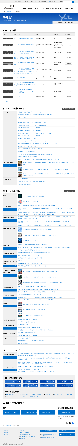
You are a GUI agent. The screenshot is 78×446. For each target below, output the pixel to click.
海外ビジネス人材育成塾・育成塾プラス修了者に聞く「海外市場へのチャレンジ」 (42, 235)
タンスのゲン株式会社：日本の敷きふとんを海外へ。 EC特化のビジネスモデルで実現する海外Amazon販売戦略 (48, 163)
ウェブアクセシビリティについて (27, 436)
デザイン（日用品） (36, 394)
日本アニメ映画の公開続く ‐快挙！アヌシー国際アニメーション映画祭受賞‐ (35, 300)
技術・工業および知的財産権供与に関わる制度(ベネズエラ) (32, 266)
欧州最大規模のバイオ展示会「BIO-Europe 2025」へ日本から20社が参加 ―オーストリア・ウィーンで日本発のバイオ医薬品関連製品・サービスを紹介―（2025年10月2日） (46, 363)
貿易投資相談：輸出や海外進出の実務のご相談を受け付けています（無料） (36, 114)
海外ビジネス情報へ (69, 108)
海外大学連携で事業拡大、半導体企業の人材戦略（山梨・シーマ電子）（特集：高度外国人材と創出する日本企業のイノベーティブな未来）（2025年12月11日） (46, 217)
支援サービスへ (70, 191)
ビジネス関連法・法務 (23, 324)
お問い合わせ (23, 430)
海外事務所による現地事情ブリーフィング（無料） (30, 130)
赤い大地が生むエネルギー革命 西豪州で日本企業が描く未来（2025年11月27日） (42, 271)
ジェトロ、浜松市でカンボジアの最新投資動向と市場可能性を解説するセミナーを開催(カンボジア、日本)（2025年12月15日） (46, 209)
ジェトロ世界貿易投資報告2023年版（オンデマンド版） (36, 315)
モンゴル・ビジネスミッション (21, 77)
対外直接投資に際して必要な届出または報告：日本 (30, 258)
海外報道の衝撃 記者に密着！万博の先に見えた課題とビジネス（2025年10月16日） (43, 282)
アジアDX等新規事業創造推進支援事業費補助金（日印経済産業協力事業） (35, 154)
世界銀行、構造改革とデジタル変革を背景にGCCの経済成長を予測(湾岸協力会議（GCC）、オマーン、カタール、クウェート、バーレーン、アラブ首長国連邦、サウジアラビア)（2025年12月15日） (46, 213)
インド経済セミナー (19, 96)
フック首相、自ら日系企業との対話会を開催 (28, 369)
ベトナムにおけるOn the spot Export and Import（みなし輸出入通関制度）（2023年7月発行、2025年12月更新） (44, 247)
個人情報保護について (25, 434)
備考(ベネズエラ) (22, 260)
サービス (38, 8)
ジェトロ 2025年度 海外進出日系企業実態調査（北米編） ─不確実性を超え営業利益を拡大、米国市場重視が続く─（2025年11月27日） (45, 358)
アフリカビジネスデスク (23, 117)
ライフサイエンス (58, 394)
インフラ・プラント (33, 396)
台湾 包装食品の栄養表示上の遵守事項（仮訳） (29, 327)
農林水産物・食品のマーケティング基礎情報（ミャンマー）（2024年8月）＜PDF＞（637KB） (40, 297)
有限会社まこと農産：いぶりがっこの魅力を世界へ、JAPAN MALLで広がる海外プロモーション (45, 169)
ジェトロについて (19, 1)
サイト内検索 (60, 1)
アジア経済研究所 (43, 1)
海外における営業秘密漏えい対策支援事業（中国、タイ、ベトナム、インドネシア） (38, 143)
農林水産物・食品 (10, 394)
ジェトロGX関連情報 (23, 178)
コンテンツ (47, 394)
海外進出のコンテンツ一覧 (65, 22)
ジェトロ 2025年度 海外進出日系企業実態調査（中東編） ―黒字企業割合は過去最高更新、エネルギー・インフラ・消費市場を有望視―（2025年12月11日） (46, 354)
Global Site (34, 1)
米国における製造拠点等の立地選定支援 (27, 156)
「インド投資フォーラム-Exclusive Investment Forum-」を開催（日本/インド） (36, 371)
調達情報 (6, 432)
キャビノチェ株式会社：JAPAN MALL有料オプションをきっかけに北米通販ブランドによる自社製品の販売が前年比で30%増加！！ (48, 174)
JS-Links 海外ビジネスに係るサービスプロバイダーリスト (31, 340)
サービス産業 (21, 396)
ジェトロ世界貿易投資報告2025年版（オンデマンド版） (36, 304)
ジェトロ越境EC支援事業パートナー (26, 338)
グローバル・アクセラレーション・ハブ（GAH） (29, 135)
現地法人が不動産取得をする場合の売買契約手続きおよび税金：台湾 (34, 252)
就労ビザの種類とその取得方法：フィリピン (28, 255)
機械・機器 (69, 394)
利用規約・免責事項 (24, 432)
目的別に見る (59, 8)
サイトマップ (23, 438)
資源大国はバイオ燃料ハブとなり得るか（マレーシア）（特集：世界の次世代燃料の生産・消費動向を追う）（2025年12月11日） (46, 221)
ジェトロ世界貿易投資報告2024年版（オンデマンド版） (36, 309)
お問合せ (27, 1)
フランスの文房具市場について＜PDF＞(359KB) (29, 294)
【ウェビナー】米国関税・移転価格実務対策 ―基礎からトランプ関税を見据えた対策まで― (24, 84)
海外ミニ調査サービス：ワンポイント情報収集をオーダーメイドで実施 (34, 133)
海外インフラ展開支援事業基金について (27, 138)
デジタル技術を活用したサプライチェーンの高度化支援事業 (32, 125)
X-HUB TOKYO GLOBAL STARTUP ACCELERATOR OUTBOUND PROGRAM (36, 120)
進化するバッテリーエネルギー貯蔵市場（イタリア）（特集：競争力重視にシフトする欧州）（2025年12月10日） (45, 225)
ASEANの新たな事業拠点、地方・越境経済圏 (33, 196)
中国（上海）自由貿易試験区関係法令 (27, 322)
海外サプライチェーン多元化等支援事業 (27, 146)
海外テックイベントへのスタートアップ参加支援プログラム (32, 122)
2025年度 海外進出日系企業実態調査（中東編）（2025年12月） (33, 244)
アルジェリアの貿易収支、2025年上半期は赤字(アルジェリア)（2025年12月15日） (37, 205)
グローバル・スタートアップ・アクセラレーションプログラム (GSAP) (34, 141)
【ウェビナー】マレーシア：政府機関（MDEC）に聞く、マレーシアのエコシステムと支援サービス (24, 91)
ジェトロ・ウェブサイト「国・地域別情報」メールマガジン (32, 181)
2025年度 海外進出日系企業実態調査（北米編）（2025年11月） (33, 250)
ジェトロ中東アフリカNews (24, 184)
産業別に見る (68, 8)
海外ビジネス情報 (28, 8)
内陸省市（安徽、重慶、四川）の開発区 (27, 319)
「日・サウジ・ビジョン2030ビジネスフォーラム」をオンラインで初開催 (35, 366)
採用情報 (6, 430)
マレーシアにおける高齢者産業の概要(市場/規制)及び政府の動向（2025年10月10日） (38, 289)
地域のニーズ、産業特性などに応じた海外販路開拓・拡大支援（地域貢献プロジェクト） (39, 159)
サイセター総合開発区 (23, 343)
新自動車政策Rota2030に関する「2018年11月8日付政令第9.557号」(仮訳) (35, 330)
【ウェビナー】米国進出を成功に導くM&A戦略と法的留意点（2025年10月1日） (37, 292)
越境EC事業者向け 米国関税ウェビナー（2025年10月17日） (32, 286)
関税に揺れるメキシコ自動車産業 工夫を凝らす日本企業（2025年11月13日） (41, 277)
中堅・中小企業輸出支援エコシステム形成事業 (29, 127)
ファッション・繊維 (23, 394)
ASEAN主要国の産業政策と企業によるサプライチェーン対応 (37, 229)
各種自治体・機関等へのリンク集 (48, 437)
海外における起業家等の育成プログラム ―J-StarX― (30, 148)
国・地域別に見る (48, 8)
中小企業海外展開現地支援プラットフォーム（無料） (30, 112)
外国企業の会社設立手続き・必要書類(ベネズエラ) (30, 263)
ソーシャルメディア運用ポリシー (67, 438)
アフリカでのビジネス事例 (29, 240)
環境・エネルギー (10, 396)
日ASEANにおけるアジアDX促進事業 (26, 151)
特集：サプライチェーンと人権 (30, 201)
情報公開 (6, 434)
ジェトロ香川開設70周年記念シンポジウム (24, 38)
